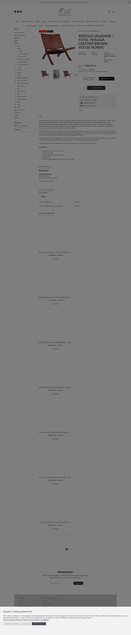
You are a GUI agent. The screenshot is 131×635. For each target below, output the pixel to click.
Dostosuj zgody (26, 624)
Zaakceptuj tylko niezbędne (11, 624)
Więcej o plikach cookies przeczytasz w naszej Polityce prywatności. (26, 620)
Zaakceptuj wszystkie (39, 624)
